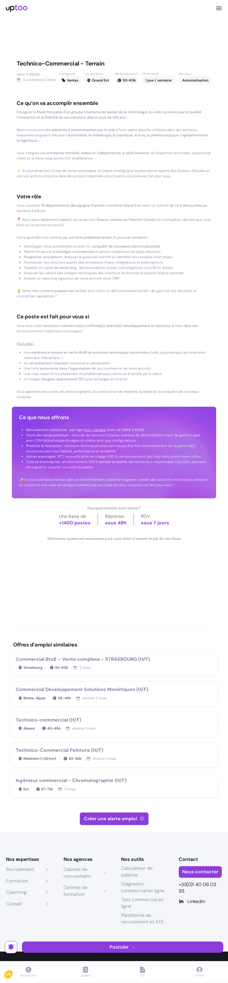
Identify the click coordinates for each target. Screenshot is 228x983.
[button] (12, 973)
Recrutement (20, 869)
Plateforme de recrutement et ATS (142, 918)
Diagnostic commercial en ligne (142, 887)
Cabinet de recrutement (77, 872)
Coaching (16, 892)
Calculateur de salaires (137, 871)
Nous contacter (200, 872)
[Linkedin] (200, 901)
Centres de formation (76, 890)
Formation (17, 881)
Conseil (14, 904)
